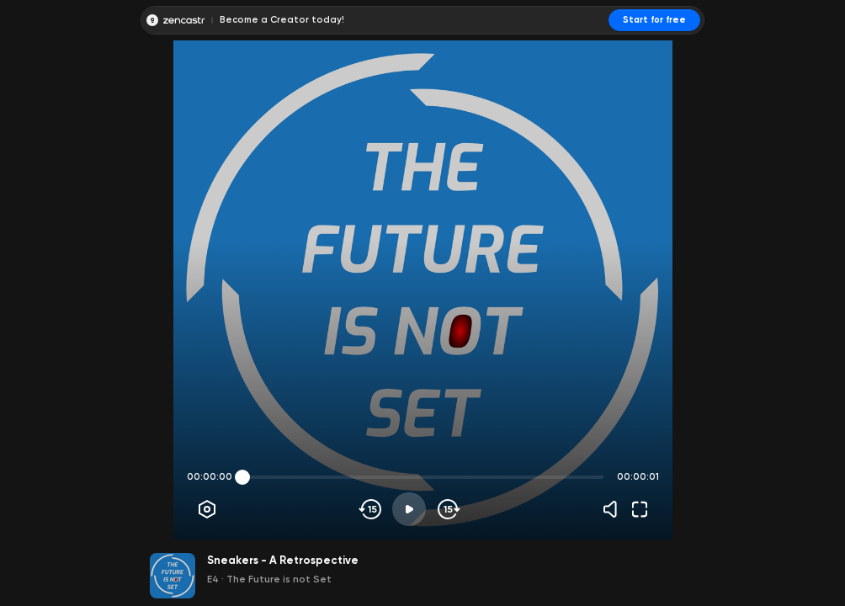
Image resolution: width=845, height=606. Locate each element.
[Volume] (614, 509)
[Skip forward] (447, 509)
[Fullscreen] (639, 509)
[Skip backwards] (370, 509)
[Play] (409, 509)
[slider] (242, 477)
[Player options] (207, 509)
